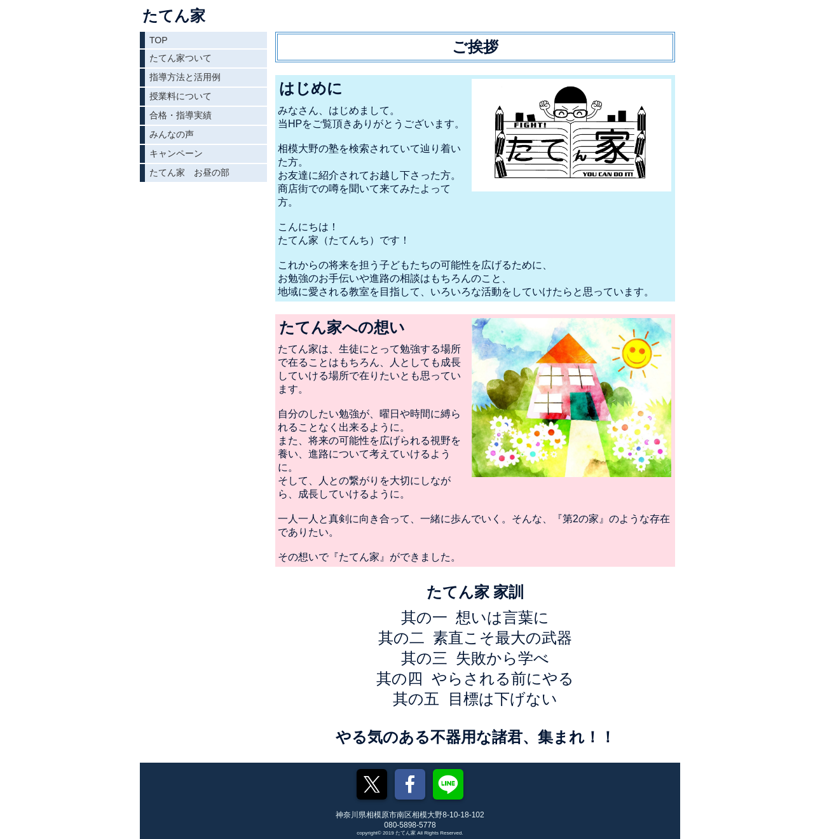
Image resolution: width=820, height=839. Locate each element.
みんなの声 (171, 134)
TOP (158, 40)
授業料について (180, 96)
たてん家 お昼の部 (189, 172)
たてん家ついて (180, 58)
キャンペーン (176, 153)
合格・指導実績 (180, 115)
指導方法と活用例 (185, 77)
